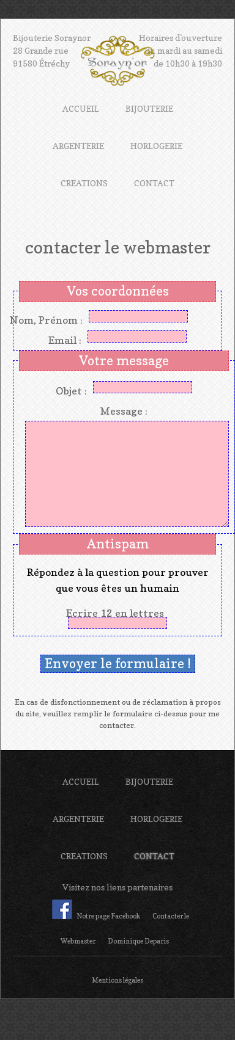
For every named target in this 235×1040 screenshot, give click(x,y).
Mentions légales (117, 980)
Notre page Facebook (96, 916)
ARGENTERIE (78, 145)
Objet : (71, 391)
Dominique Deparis (138, 941)
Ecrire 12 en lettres (117, 613)
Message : (123, 411)
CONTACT (154, 183)
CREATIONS (84, 183)
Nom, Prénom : (46, 320)
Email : (64, 340)
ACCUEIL (80, 108)
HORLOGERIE (156, 145)
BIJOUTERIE (149, 108)
